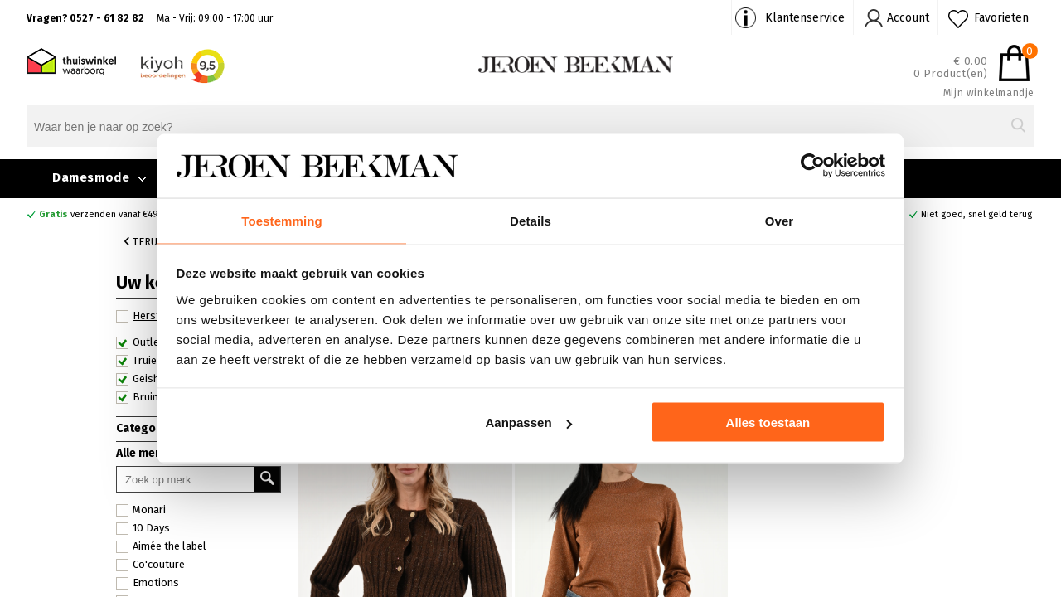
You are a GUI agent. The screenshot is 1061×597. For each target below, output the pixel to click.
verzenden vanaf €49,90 (105, 214)
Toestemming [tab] (281, 219)
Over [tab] (779, 219)
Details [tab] (530, 219)
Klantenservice (805, 18)
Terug (144, 241)
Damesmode (90, 177)
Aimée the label (161, 546)
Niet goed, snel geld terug (976, 214)
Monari (141, 510)
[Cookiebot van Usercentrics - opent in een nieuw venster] (812, 165)
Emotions (147, 583)
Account (908, 18)
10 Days (143, 528)
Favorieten (1001, 18)
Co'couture (150, 564)
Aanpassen (529, 423)
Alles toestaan (768, 423)
